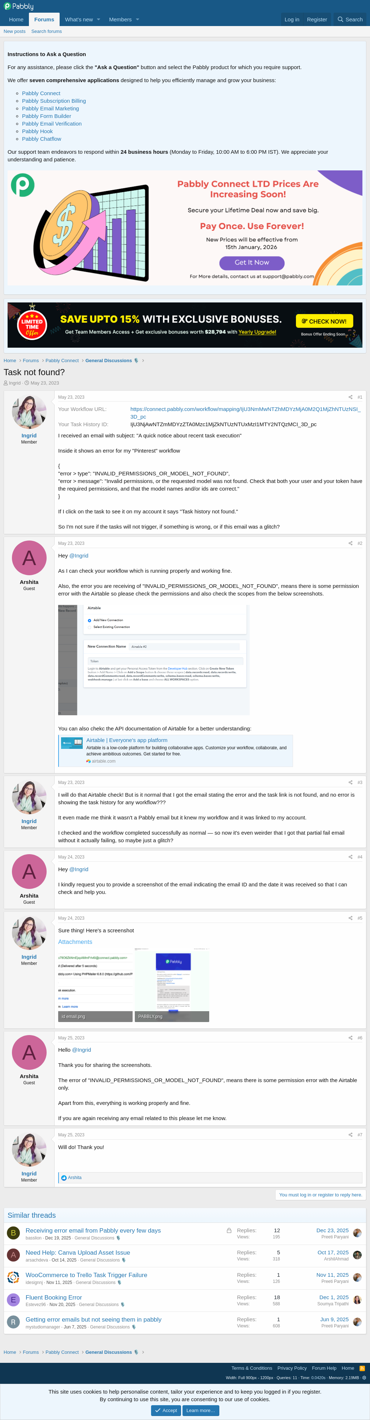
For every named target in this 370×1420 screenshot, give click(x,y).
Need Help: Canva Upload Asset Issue (78, 1252)
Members (120, 19)
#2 (360, 543)
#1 (360, 397)
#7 (360, 1134)
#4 (360, 857)
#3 (360, 782)
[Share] (350, 397)
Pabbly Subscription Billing (54, 101)
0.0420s (318, 1378)
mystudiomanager (43, 1327)
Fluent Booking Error (54, 1297)
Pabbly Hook (37, 131)
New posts (15, 31)
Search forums (46, 31)
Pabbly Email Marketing (50, 108)
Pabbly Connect (41, 93)
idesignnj (34, 1282)
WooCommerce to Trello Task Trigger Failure (86, 1275)
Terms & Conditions (252, 1368)
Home (16, 19)
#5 (360, 918)
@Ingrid (79, 555)
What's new (79, 19)
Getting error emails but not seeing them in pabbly (94, 1319)
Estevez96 (36, 1304)
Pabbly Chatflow (41, 139)
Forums (44, 19)
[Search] (350, 19)
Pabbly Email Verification (52, 123)
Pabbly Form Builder (46, 116)
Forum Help (324, 1368)
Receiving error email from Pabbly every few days (93, 1230)
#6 (360, 1037)
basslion (34, 1238)
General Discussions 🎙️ (97, 1238)
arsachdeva (37, 1260)
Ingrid (15, 383)
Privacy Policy (292, 1368)
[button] (99, 19)
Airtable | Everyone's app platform (126, 740)
